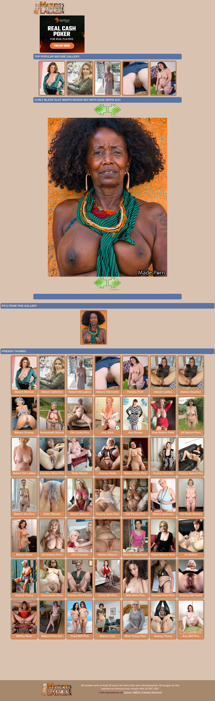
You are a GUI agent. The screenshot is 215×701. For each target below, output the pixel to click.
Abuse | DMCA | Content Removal (143, 692)
